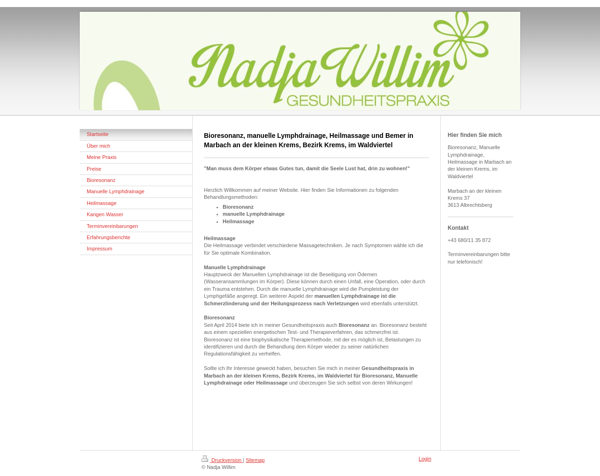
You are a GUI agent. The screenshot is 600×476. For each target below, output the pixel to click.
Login (425, 458)
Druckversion (222, 460)
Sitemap (255, 460)
